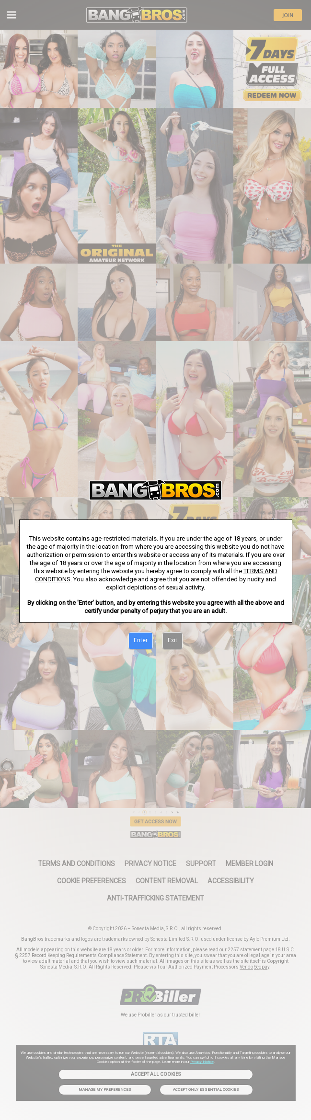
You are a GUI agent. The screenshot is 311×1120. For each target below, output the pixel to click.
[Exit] (172, 640)
